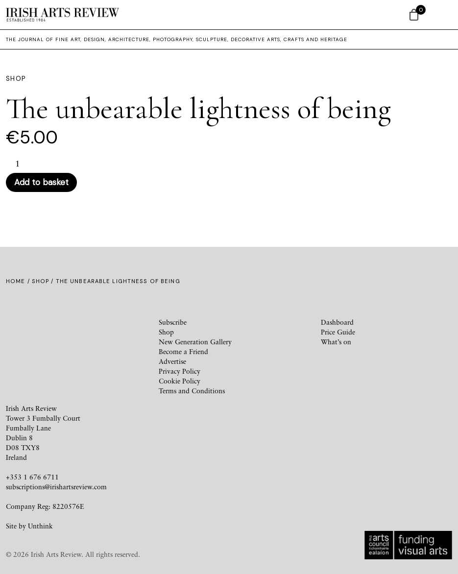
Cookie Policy (179, 381)
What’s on (336, 341)
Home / (19, 281)
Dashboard (337, 322)
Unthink (40, 526)
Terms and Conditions (192, 390)
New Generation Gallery (195, 341)
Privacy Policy (179, 371)
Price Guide (338, 332)
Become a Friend (183, 351)
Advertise (172, 361)
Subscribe (173, 322)
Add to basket (41, 182)
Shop (40, 281)
